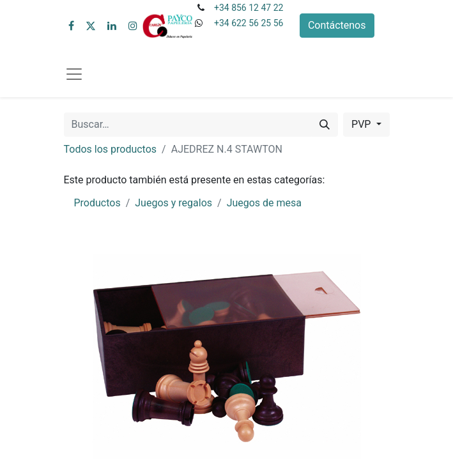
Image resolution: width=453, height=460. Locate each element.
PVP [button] (362, 124)
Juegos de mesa (264, 203)
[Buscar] (324, 124)
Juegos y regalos (173, 203)
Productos (97, 203)
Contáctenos (337, 25)
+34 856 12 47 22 (248, 8)
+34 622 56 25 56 (248, 23)
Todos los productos (110, 149)
